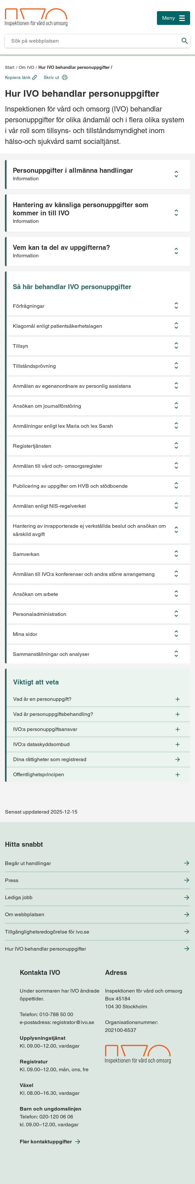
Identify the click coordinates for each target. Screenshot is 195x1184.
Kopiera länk (18, 77)
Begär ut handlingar (28, 863)
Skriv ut (51, 77)
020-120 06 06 (56, 1117)
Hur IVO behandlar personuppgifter (45, 949)
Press (11, 880)
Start (9, 67)
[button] (97, 174)
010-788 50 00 (56, 1014)
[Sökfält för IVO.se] (92, 41)
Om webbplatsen (24, 914)
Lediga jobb (18, 897)
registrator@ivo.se (73, 1022)
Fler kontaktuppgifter (46, 1141)
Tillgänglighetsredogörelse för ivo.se (47, 932)
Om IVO (26, 67)
